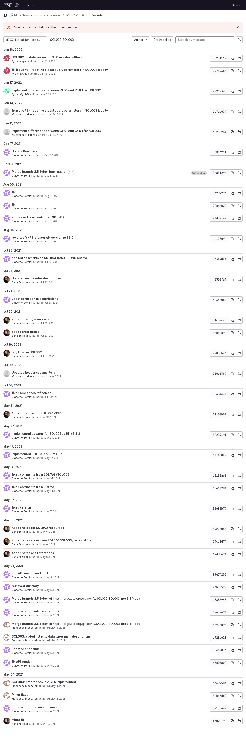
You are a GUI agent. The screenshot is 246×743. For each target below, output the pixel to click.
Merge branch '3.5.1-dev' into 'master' (39, 171)
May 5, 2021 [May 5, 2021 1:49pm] (51, 577)
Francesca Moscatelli (25, 627)
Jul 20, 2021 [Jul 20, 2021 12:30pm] (47, 323)
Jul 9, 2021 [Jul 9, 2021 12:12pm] (54, 376)
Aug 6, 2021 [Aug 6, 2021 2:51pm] (51, 208)
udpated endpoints (26, 649)
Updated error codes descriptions (37, 278)
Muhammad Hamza (24, 114)
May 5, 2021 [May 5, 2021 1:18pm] (51, 590)
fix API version (22, 661)
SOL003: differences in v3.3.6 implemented (44, 682)
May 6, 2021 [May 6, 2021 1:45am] (47, 531)
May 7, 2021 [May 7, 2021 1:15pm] (51, 511)
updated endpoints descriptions (35, 611)
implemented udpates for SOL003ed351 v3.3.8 (46, 433)
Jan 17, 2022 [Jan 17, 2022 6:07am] (48, 94)
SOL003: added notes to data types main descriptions (51, 636)
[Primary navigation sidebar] (5, 15)
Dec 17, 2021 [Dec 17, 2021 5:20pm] (51, 155)
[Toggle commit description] (71, 172)
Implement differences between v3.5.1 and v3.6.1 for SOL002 (56, 90)
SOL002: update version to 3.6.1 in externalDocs (47, 57)
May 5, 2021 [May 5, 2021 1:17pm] (51, 602)
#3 (27, 69)
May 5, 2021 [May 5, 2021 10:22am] (51, 653)
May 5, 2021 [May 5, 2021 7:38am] (51, 665)
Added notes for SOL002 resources (38, 528)
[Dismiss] (237, 27)
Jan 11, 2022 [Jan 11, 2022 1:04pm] (55, 134)
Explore (29, 5)
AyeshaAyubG (20, 94)
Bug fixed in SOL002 (27, 352)
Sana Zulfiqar (20, 282)
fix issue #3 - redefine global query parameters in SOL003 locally (60, 110)
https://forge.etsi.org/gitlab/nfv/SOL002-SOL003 (86, 598)
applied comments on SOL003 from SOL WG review (49, 258)
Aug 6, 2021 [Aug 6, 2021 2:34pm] (51, 221)
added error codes (25, 331)
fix (14, 192)
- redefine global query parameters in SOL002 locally (68, 69)
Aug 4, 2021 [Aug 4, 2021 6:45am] (51, 241)
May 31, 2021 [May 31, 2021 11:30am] (48, 417)
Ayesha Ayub (20, 61)
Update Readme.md (26, 151)
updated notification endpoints (35, 707)
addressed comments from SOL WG (38, 217)
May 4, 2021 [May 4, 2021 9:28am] (51, 711)
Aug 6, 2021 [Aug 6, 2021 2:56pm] (51, 196)
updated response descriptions (35, 298)
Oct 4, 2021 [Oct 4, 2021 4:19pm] (51, 175)
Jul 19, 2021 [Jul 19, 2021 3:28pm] (47, 356)
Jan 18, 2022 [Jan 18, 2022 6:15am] (47, 73)
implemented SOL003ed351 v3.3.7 (37, 454)
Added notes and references (33, 553)
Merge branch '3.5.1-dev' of (32, 598)
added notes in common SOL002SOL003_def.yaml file (51, 540)
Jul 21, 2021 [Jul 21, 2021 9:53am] (51, 302)
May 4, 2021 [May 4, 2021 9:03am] (47, 723)
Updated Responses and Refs (33, 372)
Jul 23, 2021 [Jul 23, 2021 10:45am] (47, 282)
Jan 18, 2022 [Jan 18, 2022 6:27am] (47, 61)
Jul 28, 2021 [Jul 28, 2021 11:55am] (51, 261)
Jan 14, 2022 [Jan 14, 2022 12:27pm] (55, 114)
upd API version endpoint (30, 573)
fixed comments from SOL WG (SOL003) (41, 474)
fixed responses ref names (31, 393)
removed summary (25, 586)
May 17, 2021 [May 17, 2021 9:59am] (52, 458)
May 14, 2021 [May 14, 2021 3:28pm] (52, 478)
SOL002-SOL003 (62, 39)
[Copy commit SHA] (232, 58)
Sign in (236, 5)
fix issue (18, 69)
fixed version (21, 507)
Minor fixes (20, 694)
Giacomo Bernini (22, 155)
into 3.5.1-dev (130, 598)
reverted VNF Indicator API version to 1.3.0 (43, 237)
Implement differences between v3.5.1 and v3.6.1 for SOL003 (56, 131)
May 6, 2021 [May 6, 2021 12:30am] (47, 557)
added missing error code (31, 319)
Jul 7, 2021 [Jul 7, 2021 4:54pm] (50, 396)
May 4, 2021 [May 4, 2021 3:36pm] (57, 686)
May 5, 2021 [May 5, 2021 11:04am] (57, 627)
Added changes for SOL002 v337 (36, 413)
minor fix (18, 720)
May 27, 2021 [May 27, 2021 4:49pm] (52, 437)
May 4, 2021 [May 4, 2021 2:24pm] (57, 698)
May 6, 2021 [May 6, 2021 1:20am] (47, 544)
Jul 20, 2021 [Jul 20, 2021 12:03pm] (47, 335)
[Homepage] (11, 5)
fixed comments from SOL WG (33, 487)
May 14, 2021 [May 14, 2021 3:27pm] (52, 491)
